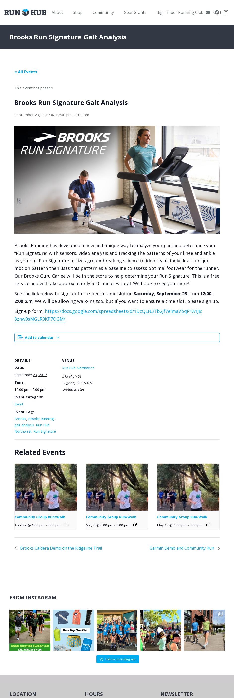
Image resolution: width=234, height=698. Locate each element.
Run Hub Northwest (78, 368)
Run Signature (44, 431)
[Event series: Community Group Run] (66, 524)
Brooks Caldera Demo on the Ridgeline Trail (60, 548)
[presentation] (46, 487)
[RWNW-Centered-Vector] (25, 12)
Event (18, 404)
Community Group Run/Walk (40, 517)
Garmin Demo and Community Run (182, 548)
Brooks (20, 418)
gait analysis (24, 425)
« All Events (25, 71)
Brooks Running (41, 418)
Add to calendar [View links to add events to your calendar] (39, 337)
